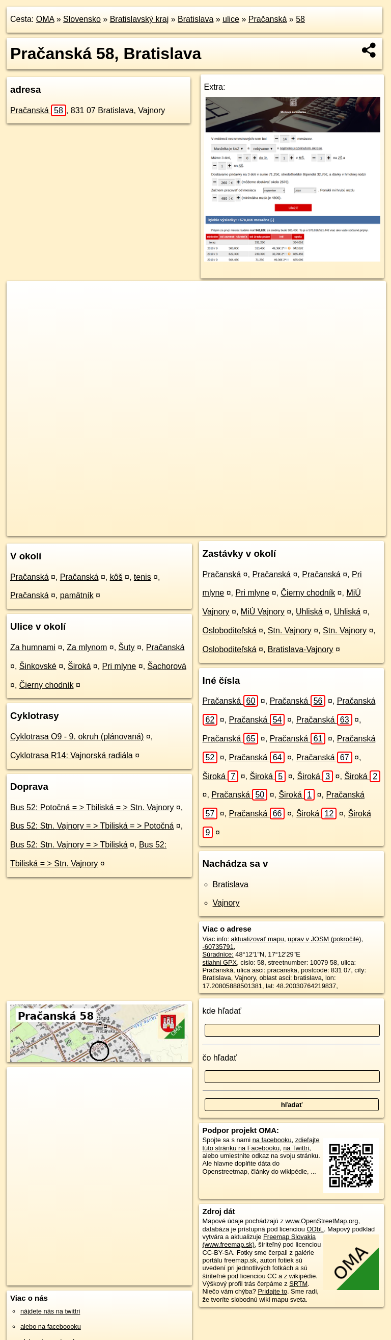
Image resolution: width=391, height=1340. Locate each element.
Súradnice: (218, 954)
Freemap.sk (242, 528)
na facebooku (272, 1140)
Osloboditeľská (230, 630)
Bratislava (195, 19)
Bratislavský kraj (139, 19)
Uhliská (309, 611)
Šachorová (167, 666)
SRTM (298, 1283)
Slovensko (82, 19)
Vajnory (226, 902)
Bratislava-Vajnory (300, 649)
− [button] (24, 314)
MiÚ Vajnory (263, 611)
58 (300, 19)
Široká (79, 666)
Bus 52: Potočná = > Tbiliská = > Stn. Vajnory (92, 807)
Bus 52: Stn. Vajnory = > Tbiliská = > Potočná (92, 825)
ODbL (314, 1229)
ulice (230, 19)
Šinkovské (38, 666)
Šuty (127, 647)
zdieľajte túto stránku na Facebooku (261, 1143)
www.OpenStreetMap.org (321, 1221)
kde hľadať (222, 1011)
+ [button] (24, 298)
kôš (116, 577)
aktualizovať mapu (257, 939)
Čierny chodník (46, 685)
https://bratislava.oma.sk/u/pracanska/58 (330, 528)
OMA (45, 19)
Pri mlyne (119, 666)
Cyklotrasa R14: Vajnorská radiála (71, 755)
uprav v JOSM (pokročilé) (324, 939)
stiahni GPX (220, 962)
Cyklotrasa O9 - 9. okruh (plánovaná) (77, 736)
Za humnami (32, 647)
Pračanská (267, 19)
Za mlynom (87, 647)
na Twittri (296, 1148)
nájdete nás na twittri (50, 1311)
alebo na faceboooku (50, 1326)
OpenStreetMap (190, 528)
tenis (142, 577)
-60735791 (218, 946)
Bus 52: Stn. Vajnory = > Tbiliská (69, 844)
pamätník (77, 595)
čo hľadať (220, 1057)
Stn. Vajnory (290, 630)
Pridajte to (272, 1291)
